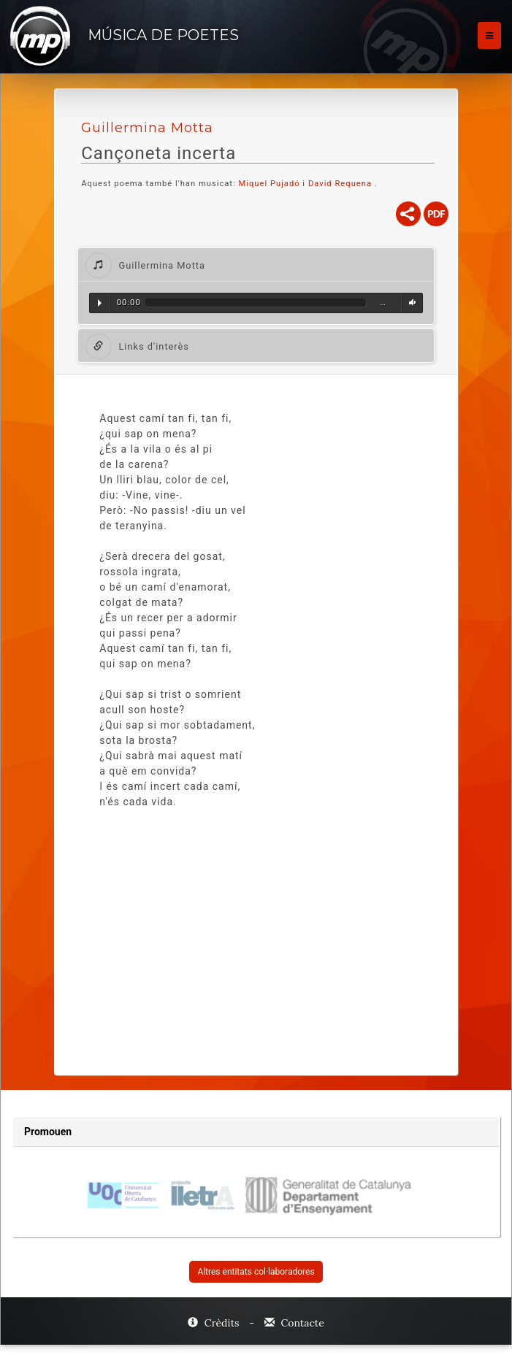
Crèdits (215, 1322)
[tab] (256, 264)
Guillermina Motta (147, 128)
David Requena (340, 183)
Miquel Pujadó (268, 183)
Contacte (294, 1322)
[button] (256, 264)
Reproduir (100, 303)
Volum (410, 303)
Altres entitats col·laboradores (255, 1272)
